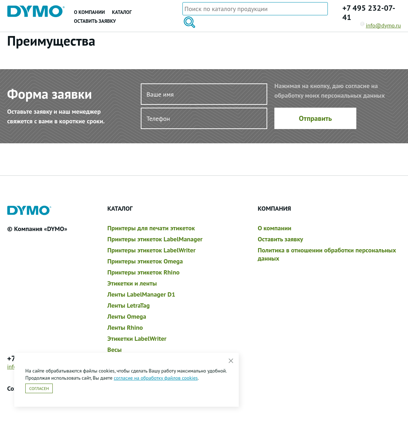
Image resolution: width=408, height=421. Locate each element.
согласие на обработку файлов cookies (156, 378)
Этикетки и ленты (132, 283)
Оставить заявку (95, 21)
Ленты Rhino (125, 327)
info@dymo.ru (380, 25)
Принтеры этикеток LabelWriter (151, 250)
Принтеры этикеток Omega (145, 261)
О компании (89, 12)
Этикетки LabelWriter (136, 338)
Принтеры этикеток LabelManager (154, 239)
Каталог (121, 12)
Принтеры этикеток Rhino (143, 272)
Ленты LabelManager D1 (141, 294)
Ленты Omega (126, 316)
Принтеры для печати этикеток (151, 228)
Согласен (39, 388)
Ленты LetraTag (128, 305)
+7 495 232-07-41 (368, 12)
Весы (114, 349)
